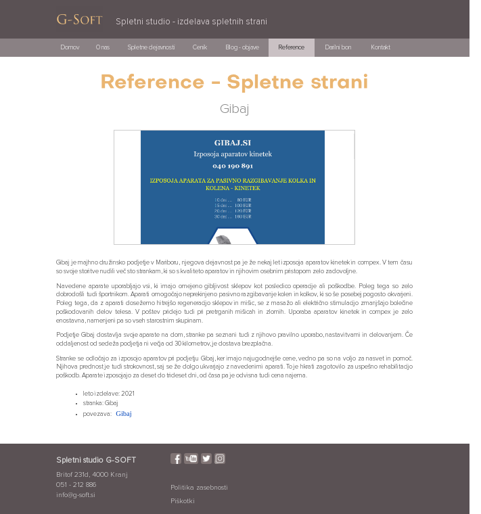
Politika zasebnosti (199, 487)
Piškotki (182, 501)
